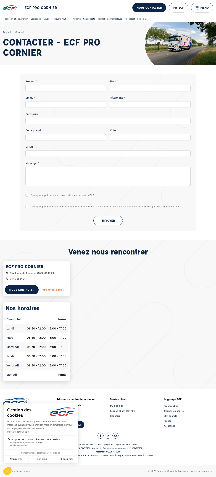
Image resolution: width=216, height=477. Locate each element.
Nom (114, 81)
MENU (202, 8)
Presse (168, 420)
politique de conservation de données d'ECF (69, 195)
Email (30, 97)
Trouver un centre (174, 410)
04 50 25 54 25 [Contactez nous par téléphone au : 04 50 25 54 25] (18, 278)
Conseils (115, 415)
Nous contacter (149, 7)
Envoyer (108, 220)
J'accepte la (62, 195)
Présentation (171, 405)
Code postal (33, 130)
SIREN (29, 146)
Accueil (7, 31)
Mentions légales (21, 470)
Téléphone (118, 97)
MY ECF (178, 7)
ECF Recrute (170, 415)
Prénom (31, 81)
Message (32, 163)
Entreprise (32, 114)
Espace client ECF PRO (122, 410)
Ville (113, 130)
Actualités (169, 425)
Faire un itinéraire (53, 289)
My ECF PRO (116, 405)
